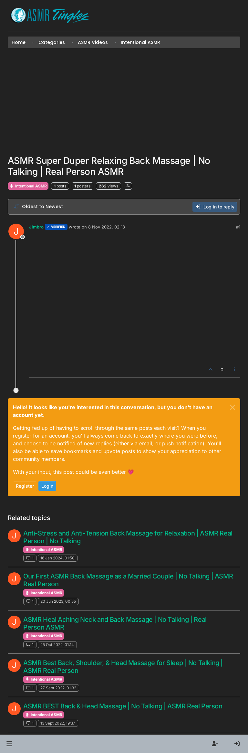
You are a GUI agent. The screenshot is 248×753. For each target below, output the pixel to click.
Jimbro (36, 226)
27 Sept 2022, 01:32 (58, 687)
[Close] (232, 407)
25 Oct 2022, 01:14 (57, 644)
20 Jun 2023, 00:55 (58, 601)
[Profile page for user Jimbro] (16, 231)
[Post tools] (235, 370)
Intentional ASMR (28, 186)
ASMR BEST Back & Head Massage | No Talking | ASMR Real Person (122, 706)
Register (25, 486)
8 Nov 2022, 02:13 (106, 226)
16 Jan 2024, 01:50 (57, 558)
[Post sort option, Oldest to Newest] (38, 207)
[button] (9, 743)
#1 (238, 226)
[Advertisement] (124, 102)
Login (47, 486)
